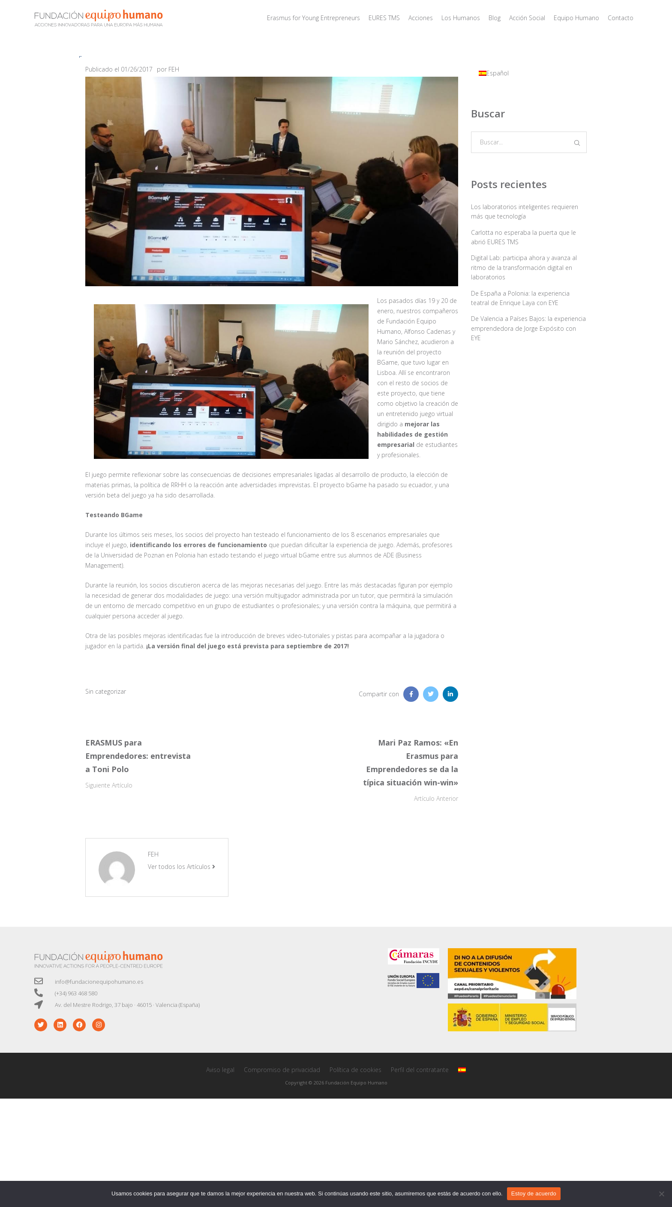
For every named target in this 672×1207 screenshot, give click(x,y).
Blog (495, 18)
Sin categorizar (105, 691)
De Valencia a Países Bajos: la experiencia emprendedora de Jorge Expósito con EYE (528, 328)
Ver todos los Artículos (181, 867)
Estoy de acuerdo (533, 1193)
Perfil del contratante (420, 1070)
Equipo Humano (576, 18)
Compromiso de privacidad (282, 1070)
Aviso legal (220, 1070)
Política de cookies (355, 1070)
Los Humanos (460, 18)
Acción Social (527, 18)
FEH (173, 69)
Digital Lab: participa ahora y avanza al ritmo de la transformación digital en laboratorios (524, 267)
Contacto (620, 18)
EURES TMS (384, 18)
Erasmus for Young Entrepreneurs (313, 18)
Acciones (420, 18)
